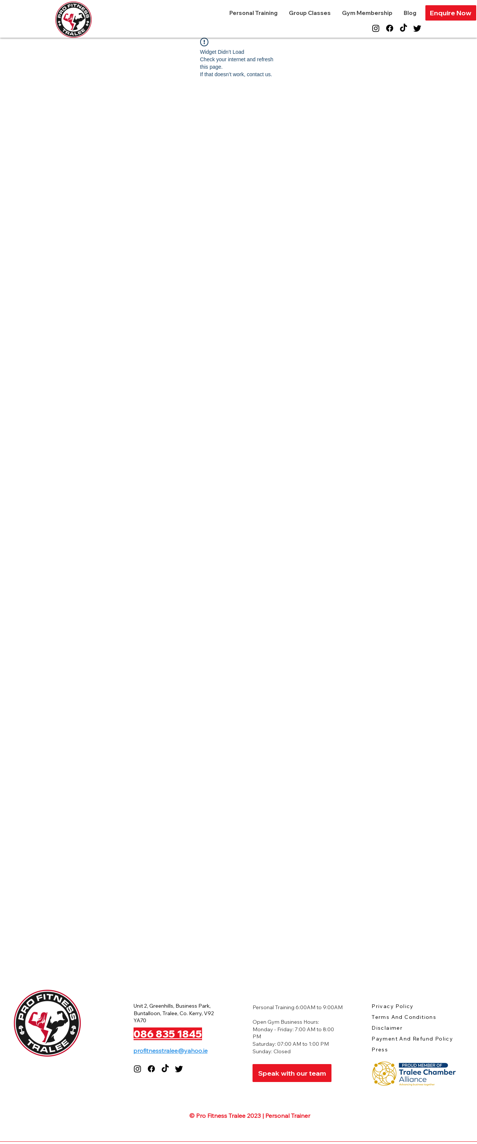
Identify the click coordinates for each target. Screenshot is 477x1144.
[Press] (398, 1049)
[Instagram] (375, 28)
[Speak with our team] (292, 1073)
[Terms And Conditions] (410, 1016)
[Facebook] (389, 28)
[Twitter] (417, 28)
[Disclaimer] (398, 1027)
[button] (450, 13)
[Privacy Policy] (398, 1006)
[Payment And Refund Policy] (416, 1038)
